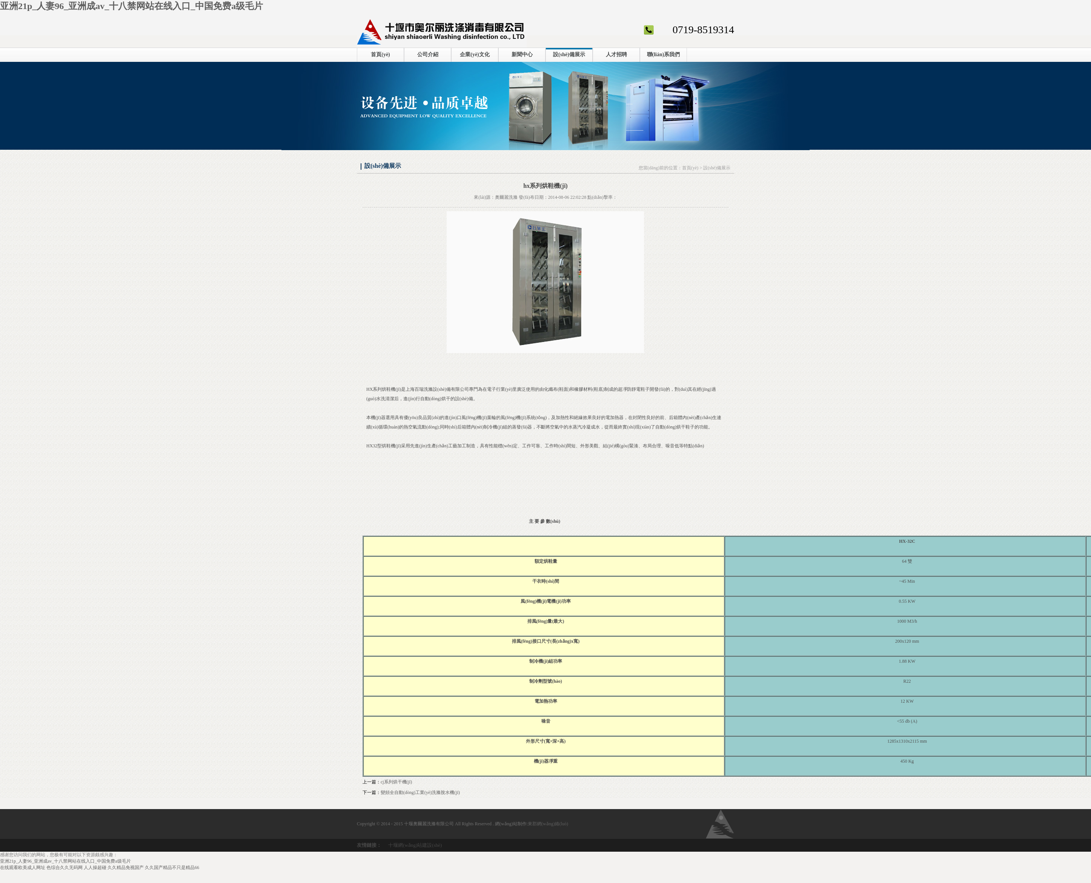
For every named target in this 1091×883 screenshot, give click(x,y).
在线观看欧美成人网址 (22, 867)
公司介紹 (427, 54)
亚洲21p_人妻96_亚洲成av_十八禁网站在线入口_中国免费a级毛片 (131, 6)
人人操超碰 (95, 867)
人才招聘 (616, 54)
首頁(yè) (380, 54)
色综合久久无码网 (64, 867)
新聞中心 (522, 54)
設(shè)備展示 (569, 54)
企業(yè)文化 (475, 54)
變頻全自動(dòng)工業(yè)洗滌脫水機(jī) (420, 792)
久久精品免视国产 (126, 867)
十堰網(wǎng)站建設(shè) (415, 845)
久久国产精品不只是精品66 (172, 867)
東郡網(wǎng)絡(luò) (548, 823)
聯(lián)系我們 (663, 54)
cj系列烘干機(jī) (396, 782)
